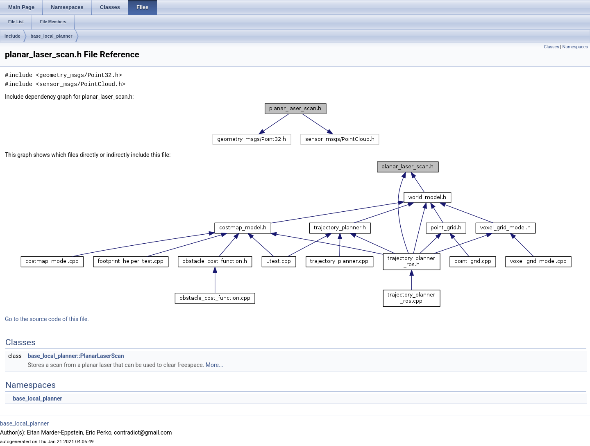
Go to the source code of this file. (47, 319)
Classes (551, 47)
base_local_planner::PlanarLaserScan (76, 356)
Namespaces (575, 47)
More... (214, 365)
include (12, 36)
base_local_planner (52, 36)
